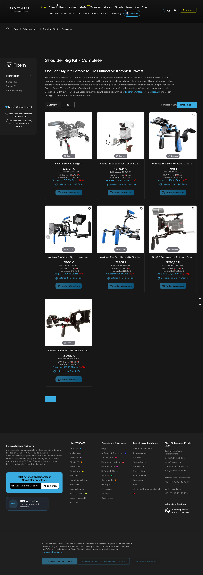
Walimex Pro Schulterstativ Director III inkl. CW (121, 257)
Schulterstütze (30, 29)
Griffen (139, 92)
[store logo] (18, 9)
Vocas (13, 86)
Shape (13, 82)
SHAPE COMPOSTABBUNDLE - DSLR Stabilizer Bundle (68, 350)
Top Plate (129, 92)
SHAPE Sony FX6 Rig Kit (68, 163)
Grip (16, 29)
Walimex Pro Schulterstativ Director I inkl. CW (173, 163)
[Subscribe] (50, 486)
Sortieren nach (168, 104)
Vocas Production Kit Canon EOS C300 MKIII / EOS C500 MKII (121, 163)
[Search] (163, 10)
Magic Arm (155, 92)
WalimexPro (15, 90)
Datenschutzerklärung (52, 552)
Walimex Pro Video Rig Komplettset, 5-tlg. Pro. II (68, 257)
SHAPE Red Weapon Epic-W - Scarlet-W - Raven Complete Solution (173, 257)
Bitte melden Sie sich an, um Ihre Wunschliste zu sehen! (19, 123)
